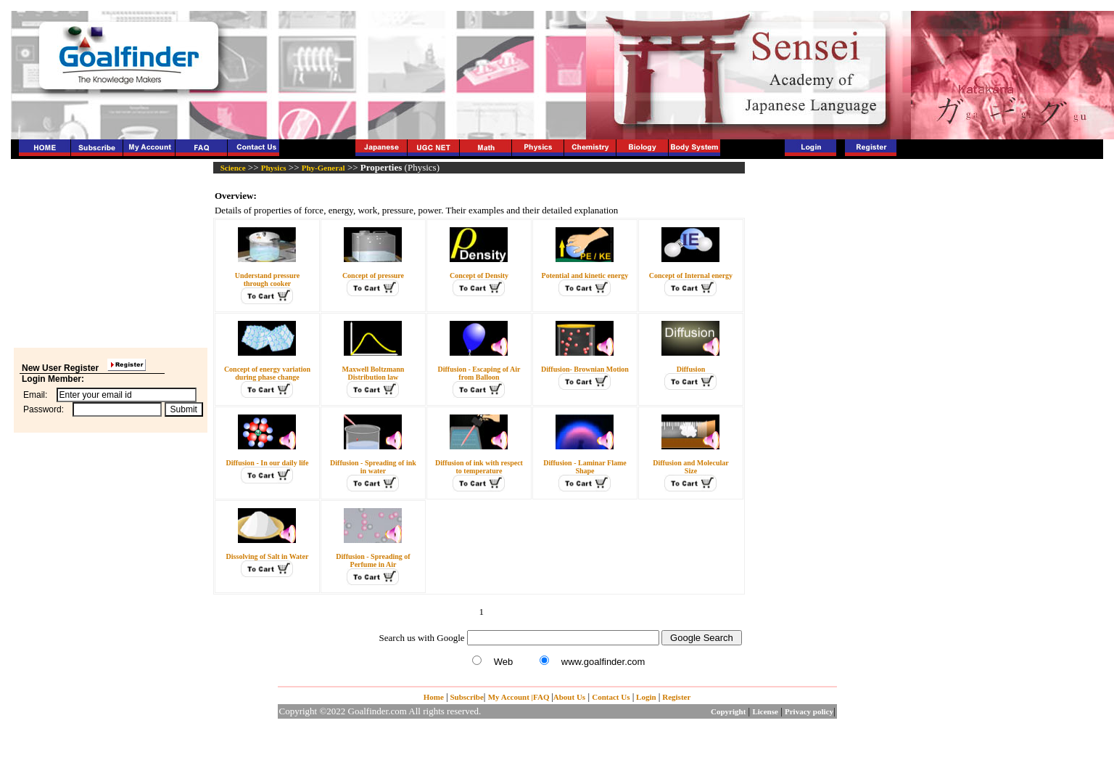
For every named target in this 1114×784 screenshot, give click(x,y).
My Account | (510, 697)
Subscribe (466, 697)
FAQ (542, 697)
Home (434, 697)
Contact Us (611, 697)
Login (646, 697)
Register (675, 697)
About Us (569, 697)
